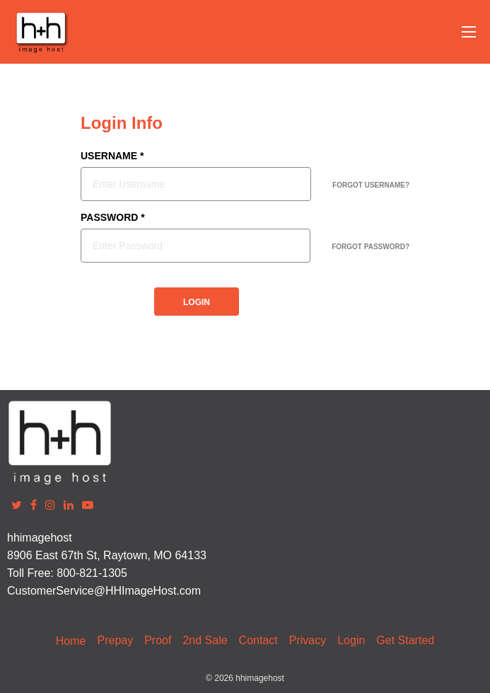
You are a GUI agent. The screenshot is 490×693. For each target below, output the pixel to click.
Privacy (307, 640)
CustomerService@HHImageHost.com (104, 591)
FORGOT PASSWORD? (370, 247)
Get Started (405, 640)
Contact (258, 640)
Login (351, 640)
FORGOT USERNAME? (370, 185)
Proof (157, 640)
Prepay (115, 640)
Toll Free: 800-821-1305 (67, 573)
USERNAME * (112, 156)
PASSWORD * (113, 217)
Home (71, 641)
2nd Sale (204, 640)
